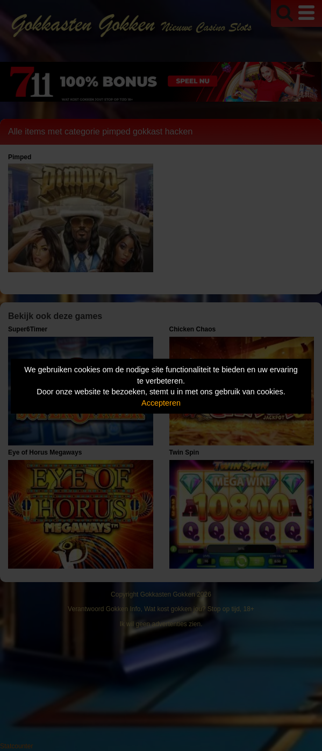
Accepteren (161, 403)
